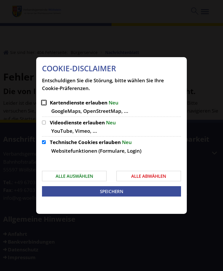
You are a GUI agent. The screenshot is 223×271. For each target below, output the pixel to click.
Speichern (111, 191)
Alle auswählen (74, 176)
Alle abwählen (148, 176)
